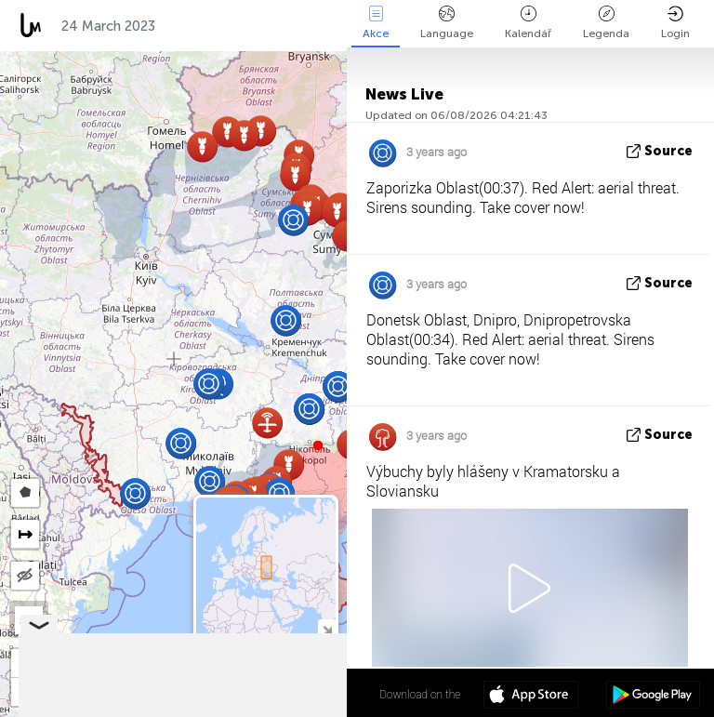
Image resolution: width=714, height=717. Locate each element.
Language (446, 23)
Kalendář (528, 23)
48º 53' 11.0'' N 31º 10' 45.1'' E (274, 693)
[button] (318, 445)
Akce (376, 23)
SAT (29, 620)
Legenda (606, 23)
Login (675, 23)
